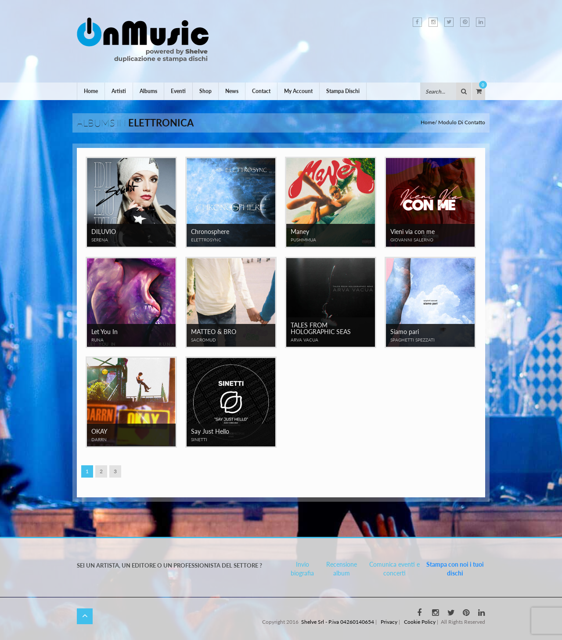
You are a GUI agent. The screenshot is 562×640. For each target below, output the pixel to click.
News (231, 91)
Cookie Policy (420, 621)
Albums (148, 91)
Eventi (178, 91)
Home (91, 91)
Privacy (389, 621)
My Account (298, 91)
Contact (261, 91)
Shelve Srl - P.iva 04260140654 (337, 621)
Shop (205, 91)
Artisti (119, 91)
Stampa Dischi (343, 91)
